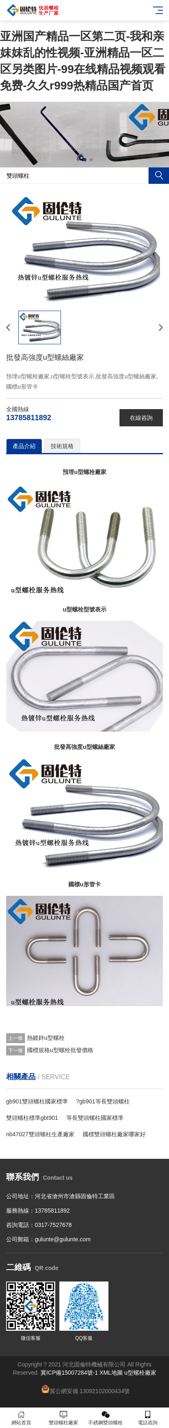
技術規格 (62, 446)
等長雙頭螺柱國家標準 (95, 1117)
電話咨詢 (148, 1418)
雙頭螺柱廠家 (63, 1418)
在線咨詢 (141, 417)
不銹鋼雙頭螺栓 (106, 1418)
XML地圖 (111, 1372)
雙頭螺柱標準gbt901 (32, 1117)
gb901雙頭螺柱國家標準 (37, 1101)
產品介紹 (24, 446)
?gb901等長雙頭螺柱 (103, 1101)
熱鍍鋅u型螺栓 (46, 1037)
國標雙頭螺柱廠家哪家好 (114, 1134)
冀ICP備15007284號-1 (69, 1372)
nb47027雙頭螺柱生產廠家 (40, 1134)
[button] (78, 159)
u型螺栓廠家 (140, 1372)
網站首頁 (21, 1418)
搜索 (159, 175)
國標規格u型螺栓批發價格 (60, 1050)
